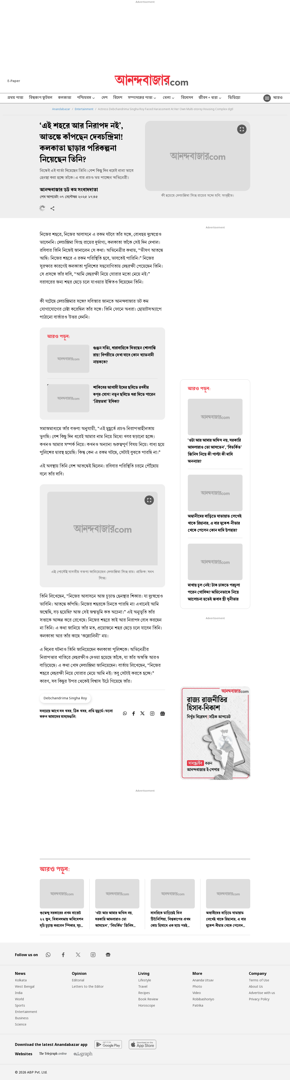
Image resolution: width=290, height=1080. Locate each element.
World (19, 999)
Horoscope (146, 1005)
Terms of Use (259, 980)
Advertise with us (262, 992)
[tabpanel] (215, 733)
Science (20, 1024)
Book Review (148, 999)
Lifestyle (144, 980)
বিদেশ (117, 98)
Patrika (197, 1005)
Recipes (144, 992)
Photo (197, 986)
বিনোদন (187, 98)
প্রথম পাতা (15, 98)
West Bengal (24, 986)
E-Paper (13, 81)
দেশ (105, 98)
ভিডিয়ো (234, 98)
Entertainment (84, 109)
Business (22, 1018)
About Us (256, 986)
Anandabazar (61, 109)
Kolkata (21, 980)
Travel (142, 986)
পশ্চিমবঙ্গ (86, 98)
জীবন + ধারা (210, 98)
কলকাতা (64, 98)
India (18, 992)
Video (196, 992)
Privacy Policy (259, 999)
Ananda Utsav (203, 980)
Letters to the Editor (88, 986)
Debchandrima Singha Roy (65, 698)
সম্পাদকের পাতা (142, 98)
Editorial (78, 980)
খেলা (169, 98)
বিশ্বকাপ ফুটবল (40, 98)
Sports (20, 1005)
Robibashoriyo (203, 999)
